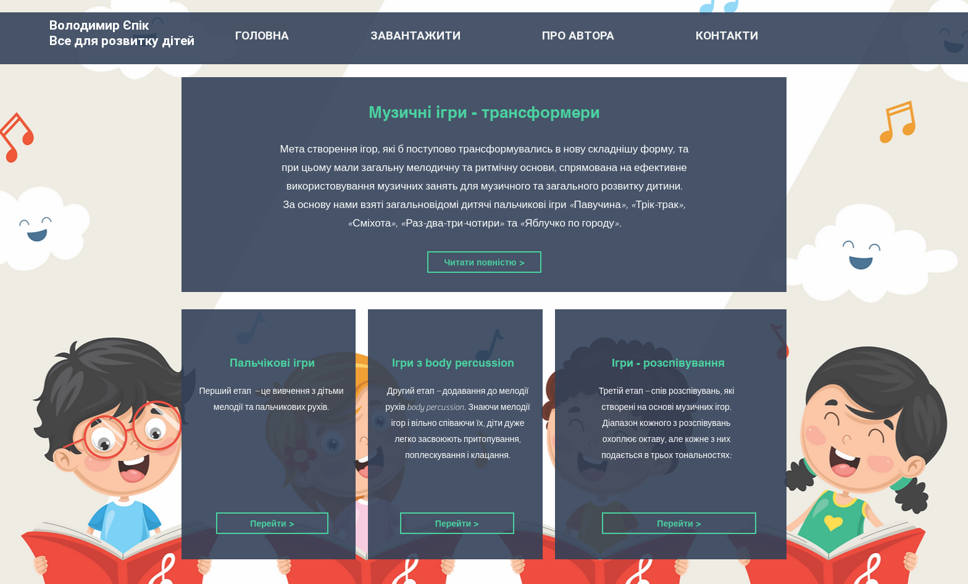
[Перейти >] (272, 523)
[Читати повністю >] (484, 262)
